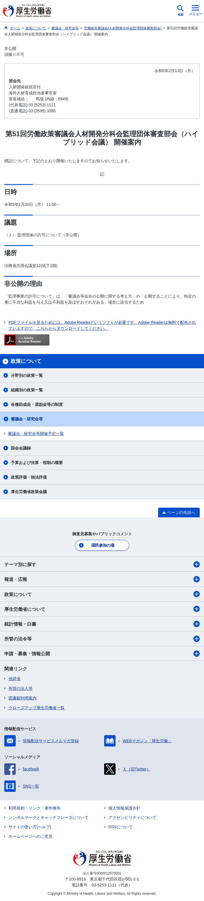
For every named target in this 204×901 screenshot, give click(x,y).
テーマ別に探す (102, 564)
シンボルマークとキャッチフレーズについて (48, 817)
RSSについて (120, 827)
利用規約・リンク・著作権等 (34, 808)
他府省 (15, 678)
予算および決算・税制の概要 (37, 462)
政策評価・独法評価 (29, 477)
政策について (102, 594)
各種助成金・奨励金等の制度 (37, 404)
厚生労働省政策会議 (29, 491)
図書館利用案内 (23, 698)
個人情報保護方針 (124, 808)
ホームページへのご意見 (30, 836)
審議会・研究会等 (27, 419)
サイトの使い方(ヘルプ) (30, 827)
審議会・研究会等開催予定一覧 (36, 433)
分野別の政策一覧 (27, 375)
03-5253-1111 (104, 885)
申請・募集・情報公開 (102, 653)
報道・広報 (102, 579)
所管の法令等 (102, 639)
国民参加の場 (102, 545)
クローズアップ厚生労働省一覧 (36, 707)
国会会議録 (21, 448)
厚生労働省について (102, 609)
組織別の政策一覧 (27, 390)
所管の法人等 (21, 688)
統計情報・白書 (102, 624)
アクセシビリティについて (132, 817)
